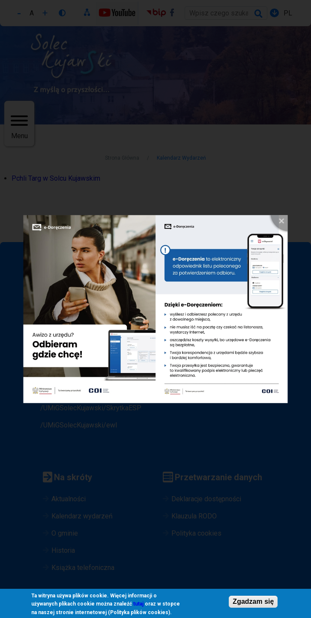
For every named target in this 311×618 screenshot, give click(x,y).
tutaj (138, 605)
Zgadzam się (253, 602)
